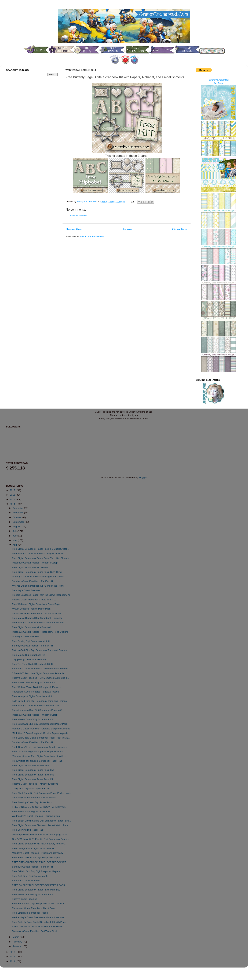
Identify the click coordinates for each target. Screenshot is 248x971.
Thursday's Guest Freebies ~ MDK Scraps (34, 797)
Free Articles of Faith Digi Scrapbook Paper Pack (37, 761)
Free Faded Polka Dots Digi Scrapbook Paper (36, 857)
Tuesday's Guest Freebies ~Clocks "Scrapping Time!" (40, 834)
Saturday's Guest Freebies (26, 590)
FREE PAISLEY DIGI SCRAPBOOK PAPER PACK (38, 885)
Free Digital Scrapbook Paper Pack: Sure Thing (37, 572)
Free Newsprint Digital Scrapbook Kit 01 (33, 696)
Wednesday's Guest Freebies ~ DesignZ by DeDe (38, 553)
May (15, 540)
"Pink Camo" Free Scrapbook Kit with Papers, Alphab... (41, 733)
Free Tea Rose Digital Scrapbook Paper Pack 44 (37, 751)
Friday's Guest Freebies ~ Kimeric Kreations (35, 783)
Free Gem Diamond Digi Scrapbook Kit (32, 894)
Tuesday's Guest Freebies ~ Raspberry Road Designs (40, 632)
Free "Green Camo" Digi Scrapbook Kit (32, 719)
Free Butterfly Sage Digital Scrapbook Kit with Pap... (39, 922)
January (17, 946)
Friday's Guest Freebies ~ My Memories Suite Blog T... (40, 678)
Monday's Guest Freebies (25, 636)
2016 (13, 494)
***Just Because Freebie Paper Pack (31, 608)
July (15, 531)
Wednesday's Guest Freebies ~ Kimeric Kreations (38, 622)
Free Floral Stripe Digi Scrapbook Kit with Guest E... (39, 903)
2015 (13, 499)
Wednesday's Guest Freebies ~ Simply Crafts (36, 705)
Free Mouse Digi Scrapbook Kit (28, 655)
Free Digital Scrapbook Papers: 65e (30, 765)
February (18, 941)
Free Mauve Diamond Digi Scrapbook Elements (37, 618)
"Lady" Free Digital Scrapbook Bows (31, 788)
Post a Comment (79, 215)
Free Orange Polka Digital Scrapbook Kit (33, 848)
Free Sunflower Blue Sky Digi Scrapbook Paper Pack (39, 724)
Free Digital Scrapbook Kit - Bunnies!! (31, 627)
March (16, 937)
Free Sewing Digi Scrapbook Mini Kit (31, 641)
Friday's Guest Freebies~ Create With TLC (34, 599)
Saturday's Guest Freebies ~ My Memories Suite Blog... (41, 668)
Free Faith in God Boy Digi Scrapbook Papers (36, 871)
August (17, 526)
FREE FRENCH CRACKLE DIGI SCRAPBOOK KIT (39, 862)
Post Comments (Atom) (92, 236)
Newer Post (74, 229)
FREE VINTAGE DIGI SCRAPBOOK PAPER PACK (39, 807)
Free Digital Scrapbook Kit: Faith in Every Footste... (39, 843)
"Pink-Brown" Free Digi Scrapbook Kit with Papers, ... (40, 747)
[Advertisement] (20, 137)
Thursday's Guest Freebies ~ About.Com (33, 908)
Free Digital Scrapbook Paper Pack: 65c (33, 774)
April (15, 545)
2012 (13, 956)
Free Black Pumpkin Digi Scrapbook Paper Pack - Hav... (41, 793)
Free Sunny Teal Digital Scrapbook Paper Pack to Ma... (41, 737)
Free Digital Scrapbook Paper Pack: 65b (33, 779)
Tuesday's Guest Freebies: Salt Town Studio (35, 931)
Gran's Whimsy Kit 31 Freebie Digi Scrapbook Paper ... (41, 839)
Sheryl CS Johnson (87, 201)
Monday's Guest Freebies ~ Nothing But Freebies (38, 576)
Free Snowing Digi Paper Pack (28, 830)
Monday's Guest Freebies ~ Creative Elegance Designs (41, 728)
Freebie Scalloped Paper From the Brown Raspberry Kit (41, 595)
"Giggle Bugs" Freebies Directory (29, 659)
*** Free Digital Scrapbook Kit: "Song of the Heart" (38, 585)
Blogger (143, 477)
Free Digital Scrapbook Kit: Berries (30, 567)
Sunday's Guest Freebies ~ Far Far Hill (32, 581)
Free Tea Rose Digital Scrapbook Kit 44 (32, 664)
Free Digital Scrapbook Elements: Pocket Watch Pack (40, 825)
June (15, 535)
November (18, 512)
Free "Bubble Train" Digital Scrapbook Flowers (36, 687)
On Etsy (218, 83)
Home (127, 229)
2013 (13, 952)
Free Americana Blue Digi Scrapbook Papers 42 (37, 710)
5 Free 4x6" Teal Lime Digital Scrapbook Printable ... (39, 673)
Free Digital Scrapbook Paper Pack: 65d (33, 770)
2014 (13, 504)
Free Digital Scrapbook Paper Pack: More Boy (36, 889)
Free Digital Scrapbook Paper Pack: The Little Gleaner (40, 558)
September (19, 522)
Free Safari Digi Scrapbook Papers (30, 912)
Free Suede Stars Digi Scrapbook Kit (31, 811)
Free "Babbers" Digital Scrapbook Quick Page (36, 604)
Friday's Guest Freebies (24, 899)
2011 (13, 961)
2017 (13, 490)
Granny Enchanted (219, 80)
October (17, 517)
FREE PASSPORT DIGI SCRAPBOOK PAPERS (37, 926)
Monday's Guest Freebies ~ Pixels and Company (37, 853)
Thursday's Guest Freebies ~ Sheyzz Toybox (35, 691)
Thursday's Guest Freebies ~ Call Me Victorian (36, 613)
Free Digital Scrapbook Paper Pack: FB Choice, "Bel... (40, 549)
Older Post (180, 229)
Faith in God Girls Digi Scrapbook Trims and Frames (39, 650)
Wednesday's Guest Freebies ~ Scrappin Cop (36, 816)
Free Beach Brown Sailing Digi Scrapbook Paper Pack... (41, 820)
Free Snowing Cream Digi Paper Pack (32, 802)
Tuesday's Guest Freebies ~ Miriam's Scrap (35, 562)
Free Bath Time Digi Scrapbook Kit (30, 876)
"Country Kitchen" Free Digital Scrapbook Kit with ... (39, 756)
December (18, 508)
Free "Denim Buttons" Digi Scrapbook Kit (33, 682)
